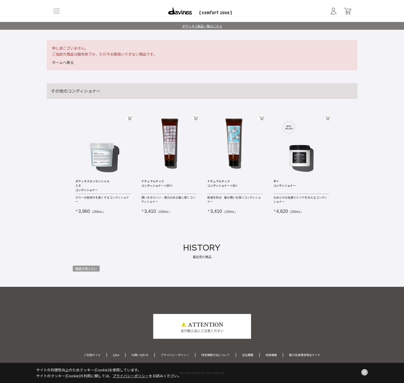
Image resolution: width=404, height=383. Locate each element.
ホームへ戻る (63, 62)
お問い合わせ (140, 355)
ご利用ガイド (92, 355)
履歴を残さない (86, 268)
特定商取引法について (215, 355)
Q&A (116, 355)
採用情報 (271, 355)
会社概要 (247, 355)
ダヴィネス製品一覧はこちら (202, 26)
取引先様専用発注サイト (304, 355)
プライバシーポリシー (175, 355)
